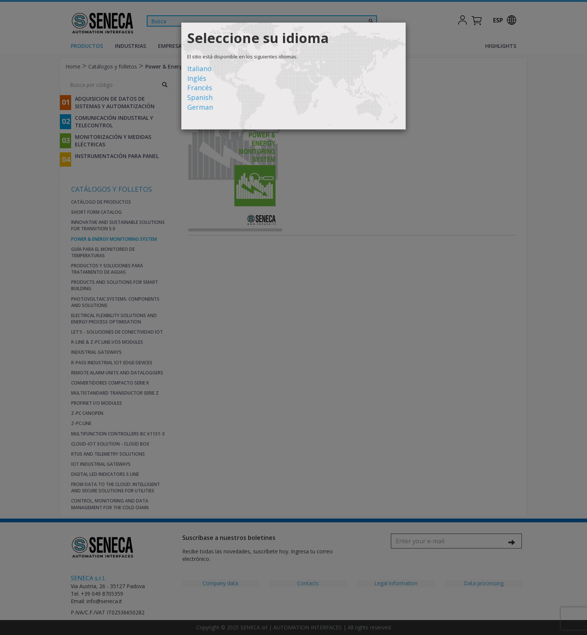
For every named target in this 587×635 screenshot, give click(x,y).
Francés (199, 87)
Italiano (199, 68)
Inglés (196, 78)
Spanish (200, 97)
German (200, 107)
